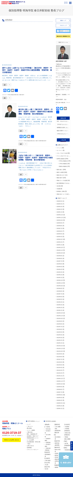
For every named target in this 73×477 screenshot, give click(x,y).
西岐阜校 (57, 459)
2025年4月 (59, 236)
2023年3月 (59, 304)
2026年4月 (59, 204)
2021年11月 (60, 348)
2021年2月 (59, 373)
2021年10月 (60, 351)
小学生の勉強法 (63, 163)
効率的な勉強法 (61, 158)
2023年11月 (60, 283)
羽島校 (66, 437)
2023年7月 (59, 294)
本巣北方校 (67, 433)
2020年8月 (59, 389)
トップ (28, 424)
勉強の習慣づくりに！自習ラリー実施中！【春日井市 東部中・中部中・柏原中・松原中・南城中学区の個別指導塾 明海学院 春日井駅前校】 (63, 130)
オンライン (59, 150)
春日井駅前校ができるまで (63, 183)
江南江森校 (47, 460)
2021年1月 (59, 375)
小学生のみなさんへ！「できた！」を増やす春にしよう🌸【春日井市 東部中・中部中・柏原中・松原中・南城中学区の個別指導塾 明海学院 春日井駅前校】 (63, 133)
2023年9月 (59, 288)
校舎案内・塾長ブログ (32, 436)
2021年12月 (60, 345)
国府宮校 (57, 443)
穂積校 (56, 467)
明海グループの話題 (62, 180)
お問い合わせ (30, 445)
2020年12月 (60, 378)
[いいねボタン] (4, 84)
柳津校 (56, 455)
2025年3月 (59, 239)
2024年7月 (59, 261)
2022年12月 (60, 313)
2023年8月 (59, 291)
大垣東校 (67, 426)
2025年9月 (59, 223)
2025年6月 (59, 231)
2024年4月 (59, 269)
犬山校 (46, 464)
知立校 (46, 469)
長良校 (56, 457)
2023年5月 (59, 299)
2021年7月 (59, 359)
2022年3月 (59, 337)
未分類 (58, 186)
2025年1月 (59, 245)
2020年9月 (59, 386)
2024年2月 (59, 274)
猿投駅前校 (57, 430)
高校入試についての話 (62, 194)
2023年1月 (59, 310)
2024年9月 (59, 255)
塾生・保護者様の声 (32, 434)
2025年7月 (59, 228)
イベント (59, 147)
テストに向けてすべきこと (63, 156)
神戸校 (66, 443)
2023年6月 (59, 296)
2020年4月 (59, 400)
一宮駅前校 (47, 442)
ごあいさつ (30, 426)
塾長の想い (59, 169)
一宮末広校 (47, 429)
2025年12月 (60, 214)
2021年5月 (59, 365)
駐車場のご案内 (61, 191)
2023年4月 (59, 302)
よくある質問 (30, 440)
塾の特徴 (29, 428)
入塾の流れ (30, 432)
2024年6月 (59, 264)
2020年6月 (59, 395)
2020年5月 (59, 397)
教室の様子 (59, 177)
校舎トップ (63, 20)
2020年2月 (59, 406)
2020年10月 (60, 384)
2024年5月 (59, 266)
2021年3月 (59, 370)
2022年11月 (60, 315)
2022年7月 (59, 326)
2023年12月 (60, 280)
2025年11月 (60, 217)
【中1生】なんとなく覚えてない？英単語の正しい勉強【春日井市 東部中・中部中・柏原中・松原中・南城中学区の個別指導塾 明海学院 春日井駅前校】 (63, 124)
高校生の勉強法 (63, 166)
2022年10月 (60, 318)
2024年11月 (60, 250)
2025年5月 (59, 234)
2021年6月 (59, 362)
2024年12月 (60, 247)
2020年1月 (59, 408)
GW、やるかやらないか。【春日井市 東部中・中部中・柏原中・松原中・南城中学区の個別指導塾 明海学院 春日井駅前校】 (63, 121)
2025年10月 (60, 220)
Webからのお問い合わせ (11, 440)
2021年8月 (59, 356)
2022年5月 (59, 332)
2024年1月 (59, 277)
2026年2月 (59, 209)
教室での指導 (60, 172)
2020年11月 (60, 381)
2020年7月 (59, 392)
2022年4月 (59, 335)
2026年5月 (59, 201)
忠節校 (56, 453)
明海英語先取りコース (32, 438)
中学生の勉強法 (63, 161)
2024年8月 (59, 258)
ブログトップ (63, 25)
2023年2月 (59, 307)
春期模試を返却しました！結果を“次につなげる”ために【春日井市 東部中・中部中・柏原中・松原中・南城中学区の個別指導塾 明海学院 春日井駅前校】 (63, 127)
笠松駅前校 (67, 450)
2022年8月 (59, 324)
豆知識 (58, 188)
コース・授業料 (31, 430)
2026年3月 (59, 206)
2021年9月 (59, 354)
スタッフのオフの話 (62, 153)
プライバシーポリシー (32, 449)
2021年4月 (59, 367)
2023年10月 (60, 285)
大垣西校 (67, 428)
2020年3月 (59, 403)
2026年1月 (59, 212)
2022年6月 (59, 329)
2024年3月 (59, 272)
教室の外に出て (61, 175)
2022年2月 (59, 340)
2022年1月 (59, 343)
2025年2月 (59, 242)
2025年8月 (59, 225)
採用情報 (29, 447)
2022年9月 (59, 321)
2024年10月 (60, 253)
